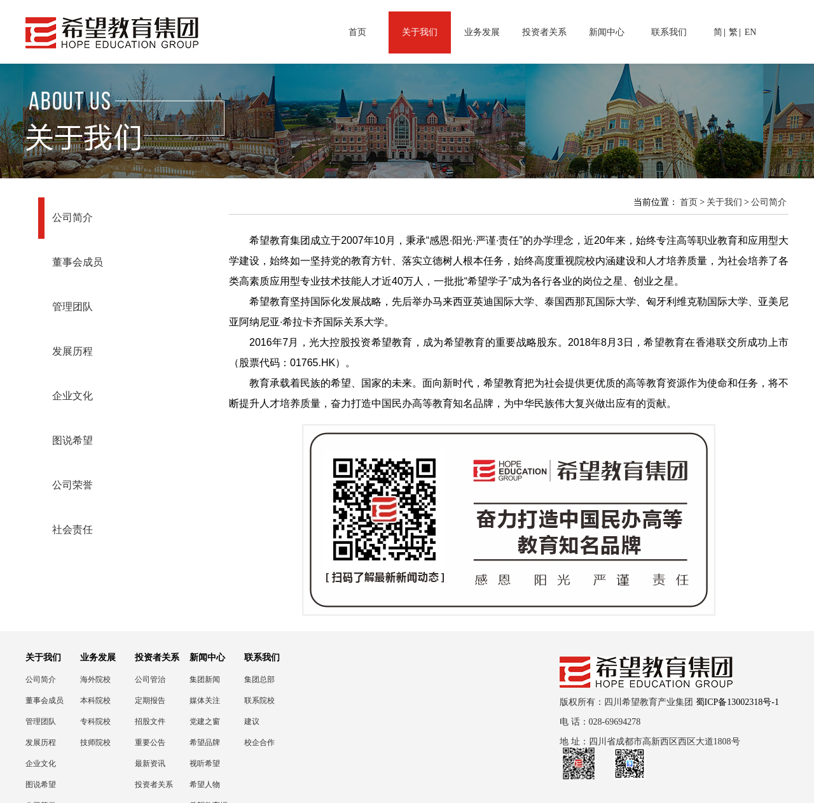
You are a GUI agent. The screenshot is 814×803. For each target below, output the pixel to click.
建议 (251, 721)
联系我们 (669, 32)
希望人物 (205, 784)
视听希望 (205, 763)
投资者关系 (544, 32)
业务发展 (482, 32)
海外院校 (95, 679)
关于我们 (420, 32)
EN (751, 32)
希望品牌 (205, 742)
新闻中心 (606, 32)
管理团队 (72, 306)
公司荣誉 (72, 485)
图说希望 (72, 440)
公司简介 (72, 217)
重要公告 (150, 742)
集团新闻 (205, 679)
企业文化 (72, 395)
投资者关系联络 (154, 785)
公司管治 (150, 679)
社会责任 (72, 529)
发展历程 (72, 351)
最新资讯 (150, 763)
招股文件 (150, 721)
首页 (357, 32)
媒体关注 (205, 700)
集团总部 (259, 679)
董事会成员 (77, 262)
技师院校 (95, 742)
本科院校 (95, 700)
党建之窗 (205, 721)
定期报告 (150, 700)
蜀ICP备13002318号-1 (737, 702)
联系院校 (259, 700)
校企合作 (259, 742)
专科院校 (95, 721)
